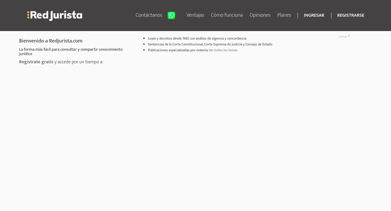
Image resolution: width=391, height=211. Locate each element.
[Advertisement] (180, 110)
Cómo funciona (227, 15)
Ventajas (195, 15)
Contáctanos (158, 15)
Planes (284, 15)
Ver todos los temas (223, 50)
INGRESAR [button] (314, 15)
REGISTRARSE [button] (350, 15)
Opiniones (260, 15)
